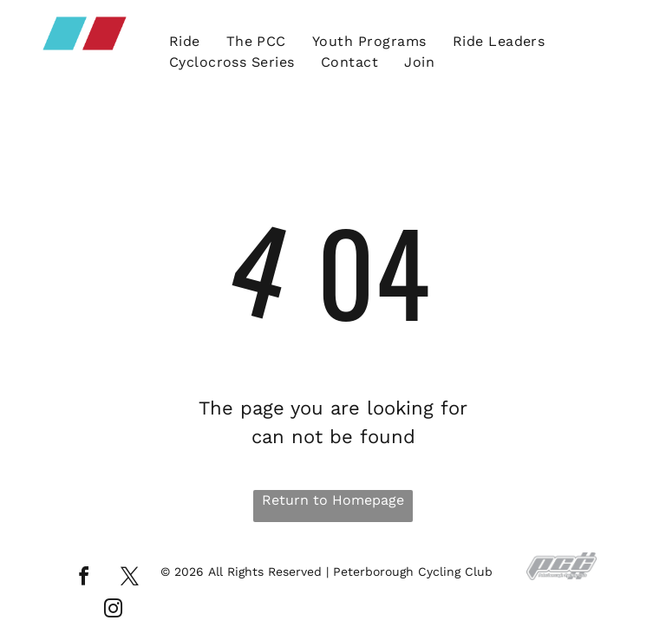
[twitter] (129, 579)
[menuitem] (184, 41)
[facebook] (83, 579)
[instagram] (113, 611)
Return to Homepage (333, 500)
